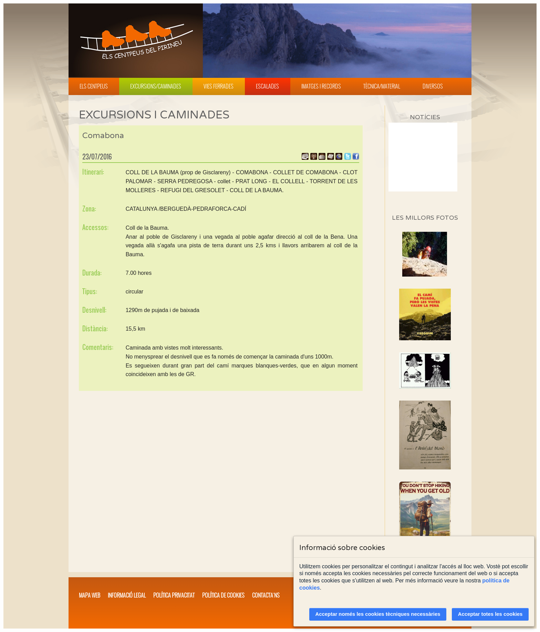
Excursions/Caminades (155, 86)
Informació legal (127, 595)
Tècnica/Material (381, 86)
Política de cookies (223, 595)
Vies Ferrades (218, 86)
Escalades (267, 86)
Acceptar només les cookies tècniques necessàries (377, 614)
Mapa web (89, 595)
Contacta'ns (266, 595)
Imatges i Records (321, 86)
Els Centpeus (94, 86)
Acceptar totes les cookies (490, 614)
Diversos (433, 86)
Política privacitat (174, 595)
